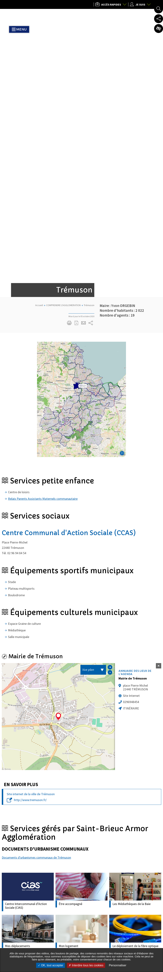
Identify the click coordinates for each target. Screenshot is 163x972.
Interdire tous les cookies (86, 965)
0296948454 (131, 476)
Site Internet (131, 470)
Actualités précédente (7, 824)
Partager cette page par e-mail (83, 97)
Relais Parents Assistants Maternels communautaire (43, 273)
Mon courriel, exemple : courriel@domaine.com (42, 869)
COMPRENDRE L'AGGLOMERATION (63, 79)
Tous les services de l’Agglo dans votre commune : (29, 938)
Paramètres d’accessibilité (158, 28)
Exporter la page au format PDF (76, 97)
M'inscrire (87, 869)
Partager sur (90, 97)
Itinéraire (131, 483)
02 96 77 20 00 (124, 919)
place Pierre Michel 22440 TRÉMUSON (135, 462)
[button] (81, 173)
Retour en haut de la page (155, 873)
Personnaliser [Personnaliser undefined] (117, 965)
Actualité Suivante (156, 824)
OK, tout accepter (50, 965)
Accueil (39, 79)
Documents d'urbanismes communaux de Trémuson (36, 632)
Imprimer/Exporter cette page (69, 97)
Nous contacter (126, 946)
